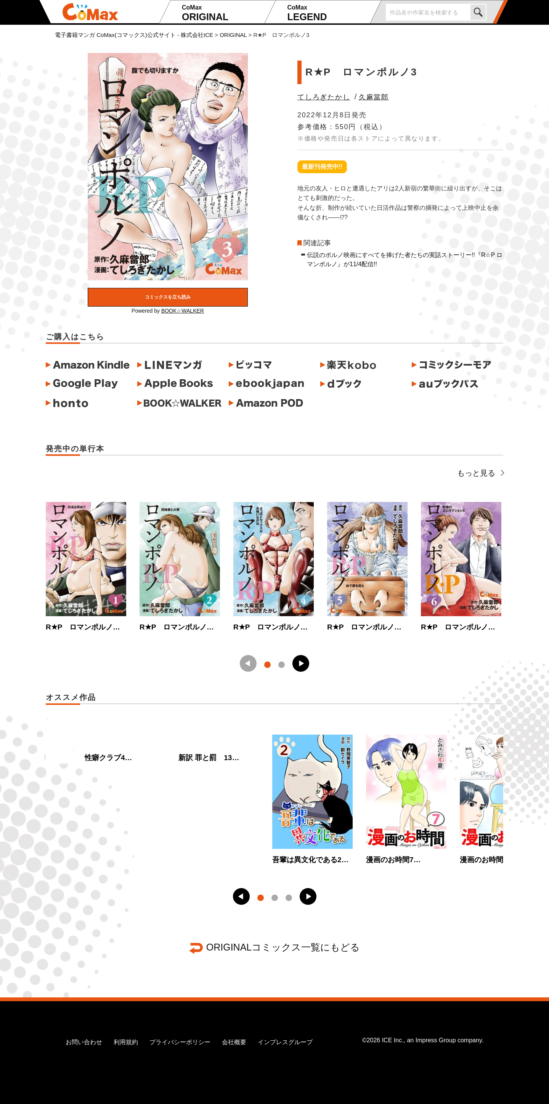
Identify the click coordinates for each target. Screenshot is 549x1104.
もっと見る (480, 473)
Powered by (168, 311)
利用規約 (126, 1042)
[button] (300, 663)
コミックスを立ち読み (168, 297)
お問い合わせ (84, 1042)
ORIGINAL (222, 13)
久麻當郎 (374, 97)
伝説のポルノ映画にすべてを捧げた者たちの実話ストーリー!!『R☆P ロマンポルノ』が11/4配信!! (404, 259)
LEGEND (327, 13)
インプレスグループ (285, 1042)
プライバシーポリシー (179, 1042)
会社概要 (234, 1042)
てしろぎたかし (323, 97)
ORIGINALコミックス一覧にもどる (283, 947)
